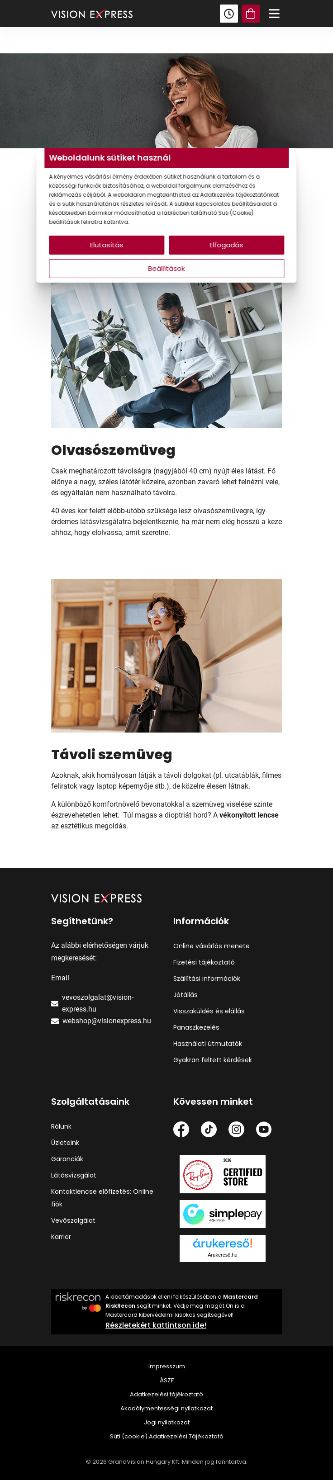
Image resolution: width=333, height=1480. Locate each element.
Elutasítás (110, 245)
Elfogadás (223, 245)
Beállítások (166, 268)
